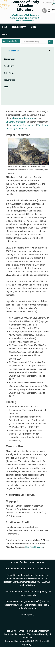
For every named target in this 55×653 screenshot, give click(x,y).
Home (4, 27)
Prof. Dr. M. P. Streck (15, 568)
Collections (9, 73)
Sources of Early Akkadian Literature (25, 5)
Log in (5, 34)
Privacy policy (27, 614)
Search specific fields (11, 41)
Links (33, 27)
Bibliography (9, 59)
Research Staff (19, 27)
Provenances (9, 80)
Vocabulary (9, 66)
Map (6, 87)
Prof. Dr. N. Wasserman (38, 568)
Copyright (9, 641)
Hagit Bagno (27, 644)
